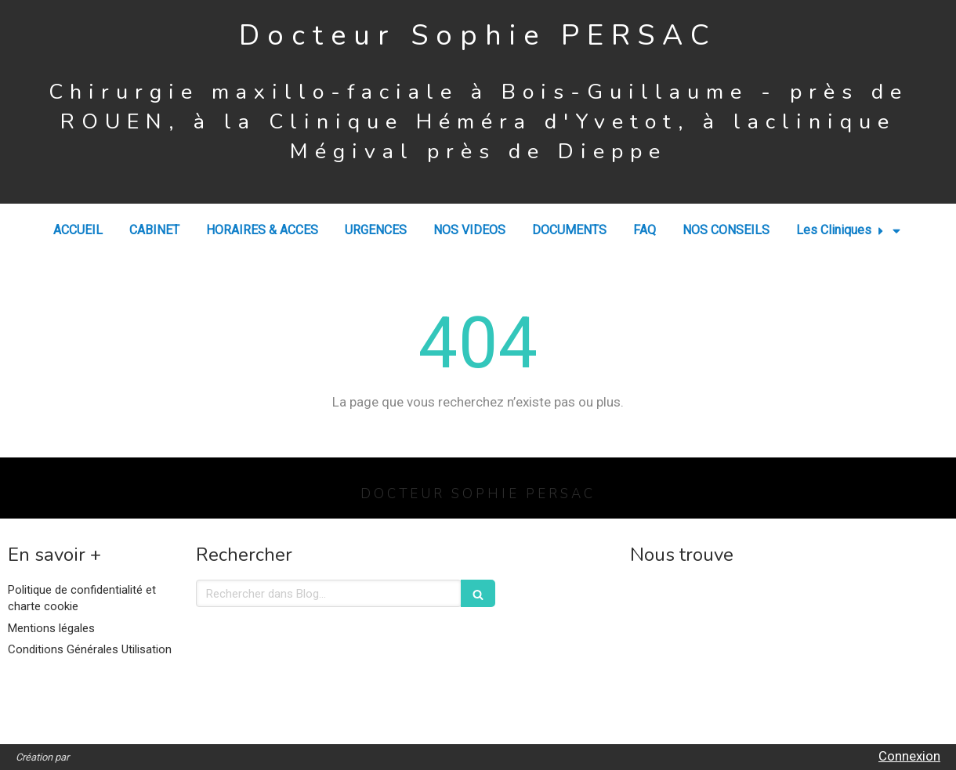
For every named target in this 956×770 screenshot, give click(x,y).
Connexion (909, 756)
